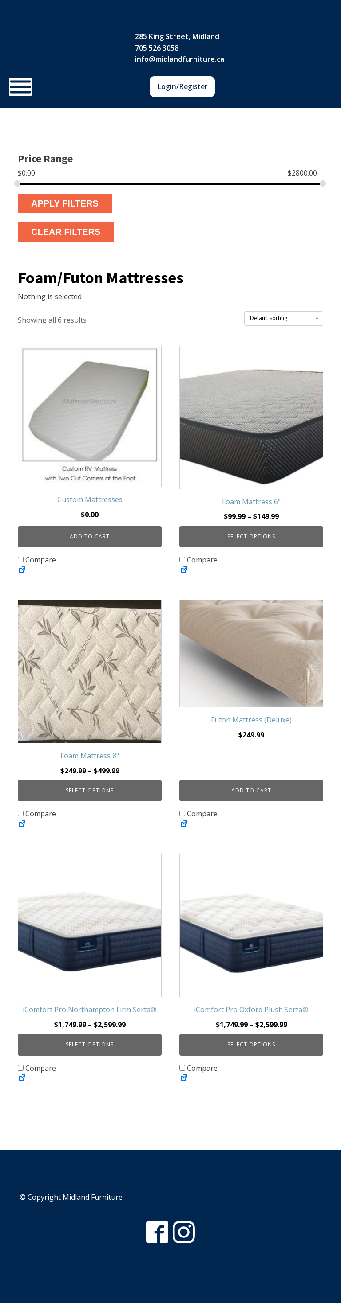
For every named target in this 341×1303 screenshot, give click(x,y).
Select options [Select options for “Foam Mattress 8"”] (90, 790)
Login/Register (182, 86)
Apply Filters (65, 203)
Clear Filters (65, 232)
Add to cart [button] (90, 536)
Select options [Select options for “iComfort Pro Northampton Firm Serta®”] (90, 1044)
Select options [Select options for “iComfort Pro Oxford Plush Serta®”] (251, 1044)
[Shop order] (283, 318)
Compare (37, 560)
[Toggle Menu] (20, 86)
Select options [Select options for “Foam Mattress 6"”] (251, 536)
